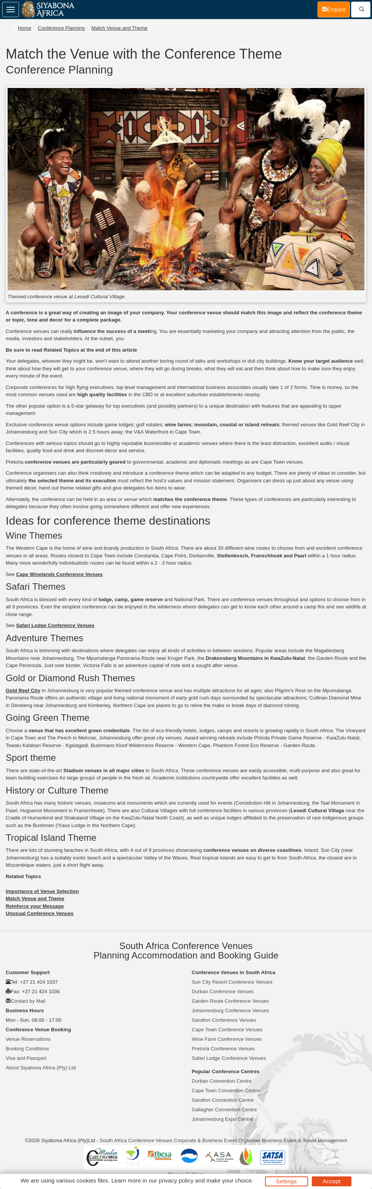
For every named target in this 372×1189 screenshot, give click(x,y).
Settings (286, 1181)
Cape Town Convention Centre (226, 1090)
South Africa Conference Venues (136, 1140)
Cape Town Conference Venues (227, 1029)
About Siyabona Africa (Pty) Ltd (41, 1068)
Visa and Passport (26, 1058)
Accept (331, 1181)
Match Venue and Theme (119, 28)
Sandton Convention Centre (223, 1100)
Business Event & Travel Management (304, 1140)
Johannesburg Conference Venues (230, 1010)
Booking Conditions (27, 1048)
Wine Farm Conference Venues (227, 1039)
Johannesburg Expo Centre (222, 1119)
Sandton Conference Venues (224, 1020)
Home (24, 28)
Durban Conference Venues (223, 991)
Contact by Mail (28, 1001)
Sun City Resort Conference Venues (232, 982)
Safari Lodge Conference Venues (229, 1058)
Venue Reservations (28, 1039)
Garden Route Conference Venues (230, 1001)
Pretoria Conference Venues (223, 1048)
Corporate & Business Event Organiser (217, 1140)
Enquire (336, 9)
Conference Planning (61, 28)
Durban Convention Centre (222, 1081)
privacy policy (176, 1180)
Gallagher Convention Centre (224, 1109)
